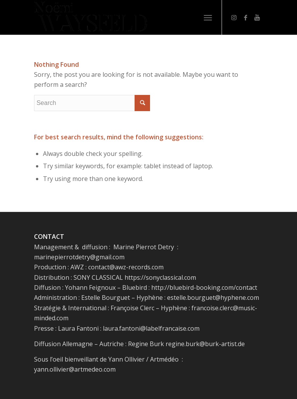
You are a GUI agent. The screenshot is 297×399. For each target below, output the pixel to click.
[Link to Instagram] (234, 17)
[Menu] (208, 17)
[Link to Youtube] (257, 17)
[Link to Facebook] (245, 17)
